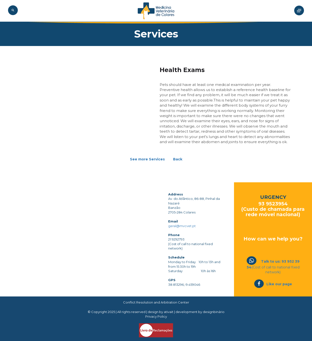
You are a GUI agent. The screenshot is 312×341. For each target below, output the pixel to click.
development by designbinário (200, 312)
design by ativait (161, 312)
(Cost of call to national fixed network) (273, 266)
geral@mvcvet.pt (182, 226)
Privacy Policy (156, 316)
